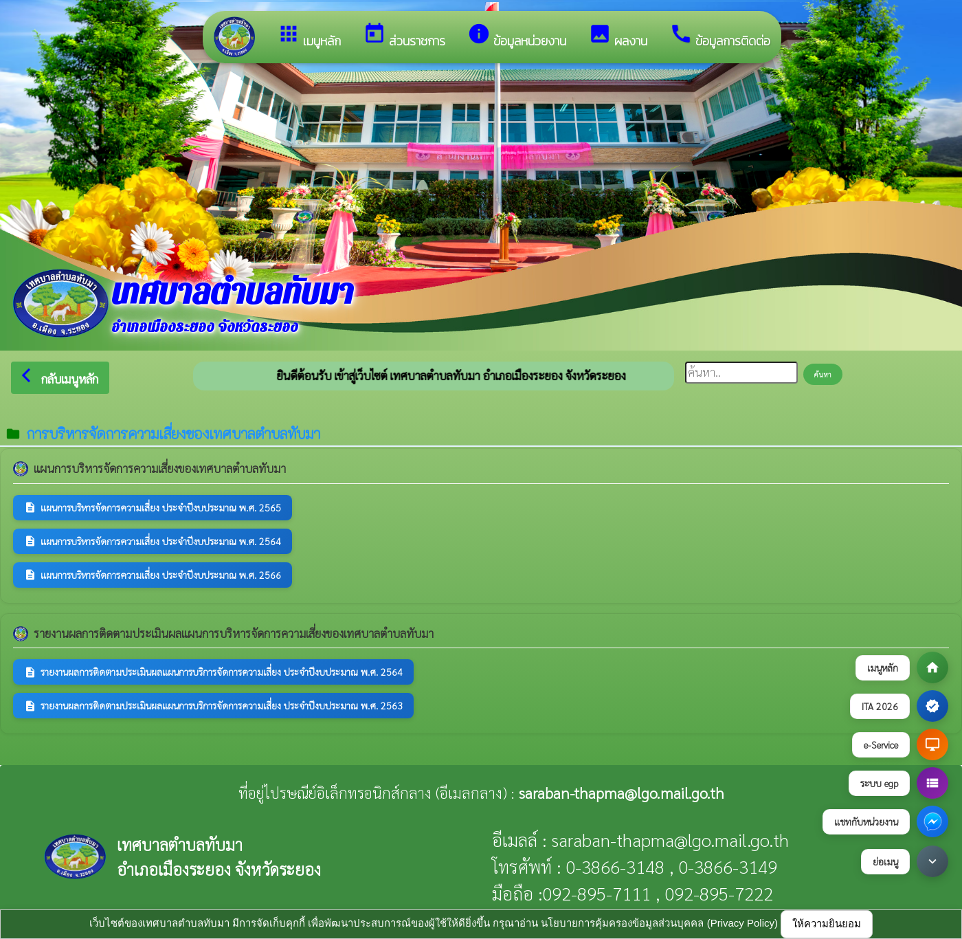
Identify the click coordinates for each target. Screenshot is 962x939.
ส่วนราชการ (404, 36)
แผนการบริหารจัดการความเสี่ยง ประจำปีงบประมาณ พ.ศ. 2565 (152, 507)
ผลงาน (617, 36)
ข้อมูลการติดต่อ (719, 36)
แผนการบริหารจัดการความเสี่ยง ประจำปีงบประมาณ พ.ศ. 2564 (152, 541)
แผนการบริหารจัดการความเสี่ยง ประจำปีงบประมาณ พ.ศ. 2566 (152, 575)
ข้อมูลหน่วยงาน (516, 36)
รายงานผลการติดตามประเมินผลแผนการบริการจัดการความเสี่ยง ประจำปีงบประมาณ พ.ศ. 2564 (213, 671)
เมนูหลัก (309, 36)
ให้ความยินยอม (826, 923)
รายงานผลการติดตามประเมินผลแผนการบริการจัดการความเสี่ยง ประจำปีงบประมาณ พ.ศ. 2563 (213, 705)
